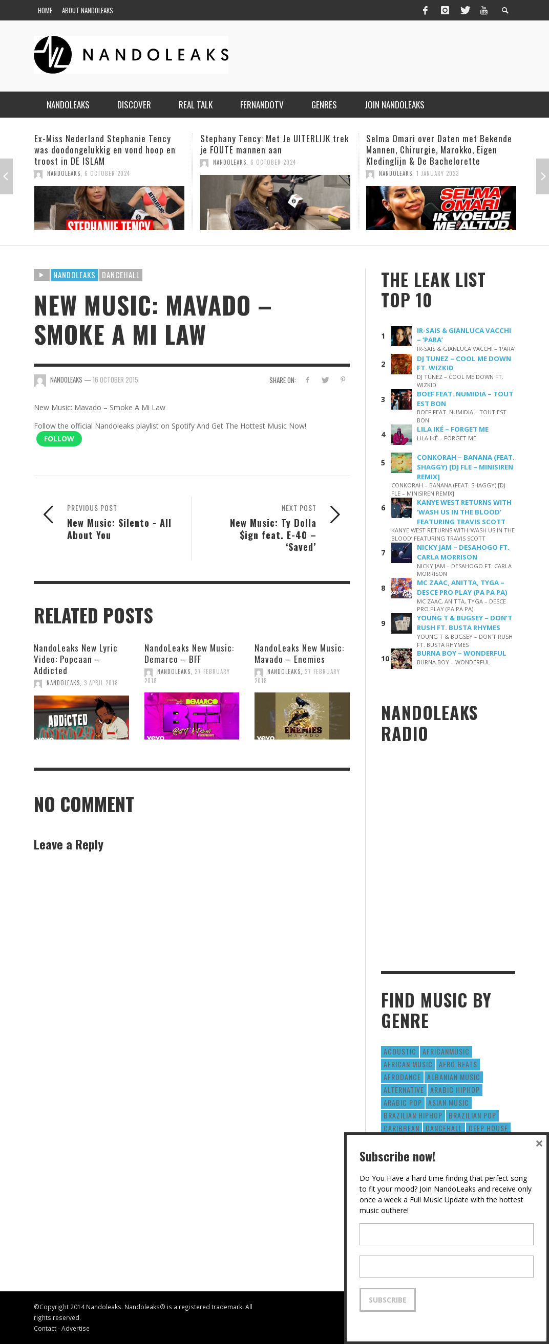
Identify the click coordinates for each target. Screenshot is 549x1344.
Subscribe (388, 1300)
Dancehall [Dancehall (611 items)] (444, 1128)
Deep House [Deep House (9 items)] (488, 1128)
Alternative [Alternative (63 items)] (404, 1089)
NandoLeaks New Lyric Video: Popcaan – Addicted (76, 659)
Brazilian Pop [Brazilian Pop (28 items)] (472, 1115)
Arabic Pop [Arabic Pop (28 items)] (403, 1102)
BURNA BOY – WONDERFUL (461, 653)
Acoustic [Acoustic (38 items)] (400, 1051)
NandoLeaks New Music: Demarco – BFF (189, 653)
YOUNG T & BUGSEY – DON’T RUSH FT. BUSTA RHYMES (464, 622)
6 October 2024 (107, 173)
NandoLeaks (63, 173)
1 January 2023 (437, 173)
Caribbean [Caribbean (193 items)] (401, 1128)
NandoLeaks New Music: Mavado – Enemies (299, 653)
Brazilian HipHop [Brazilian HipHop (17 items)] (413, 1115)
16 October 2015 (115, 379)
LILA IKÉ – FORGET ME (453, 429)
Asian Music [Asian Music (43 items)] (448, 1102)
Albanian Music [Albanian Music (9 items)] (453, 1076)
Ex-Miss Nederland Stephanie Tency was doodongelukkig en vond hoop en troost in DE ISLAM (105, 149)
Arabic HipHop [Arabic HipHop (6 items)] (455, 1089)
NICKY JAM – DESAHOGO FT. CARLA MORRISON (463, 552)
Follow (59, 438)
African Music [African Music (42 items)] (408, 1064)
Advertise (75, 1328)
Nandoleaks (74, 274)
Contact (45, 1328)
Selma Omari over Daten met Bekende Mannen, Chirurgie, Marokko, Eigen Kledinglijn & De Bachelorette (439, 149)
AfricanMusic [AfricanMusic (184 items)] (446, 1051)
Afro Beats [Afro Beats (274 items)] (458, 1064)
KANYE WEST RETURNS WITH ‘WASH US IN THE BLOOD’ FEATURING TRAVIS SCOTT (464, 512)
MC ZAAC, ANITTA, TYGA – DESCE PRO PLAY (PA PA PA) (462, 587)
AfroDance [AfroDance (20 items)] (402, 1076)
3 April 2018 (101, 683)
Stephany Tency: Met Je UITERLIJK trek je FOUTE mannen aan (274, 144)
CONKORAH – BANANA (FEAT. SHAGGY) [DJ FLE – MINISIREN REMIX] (466, 467)
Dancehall (121, 274)
